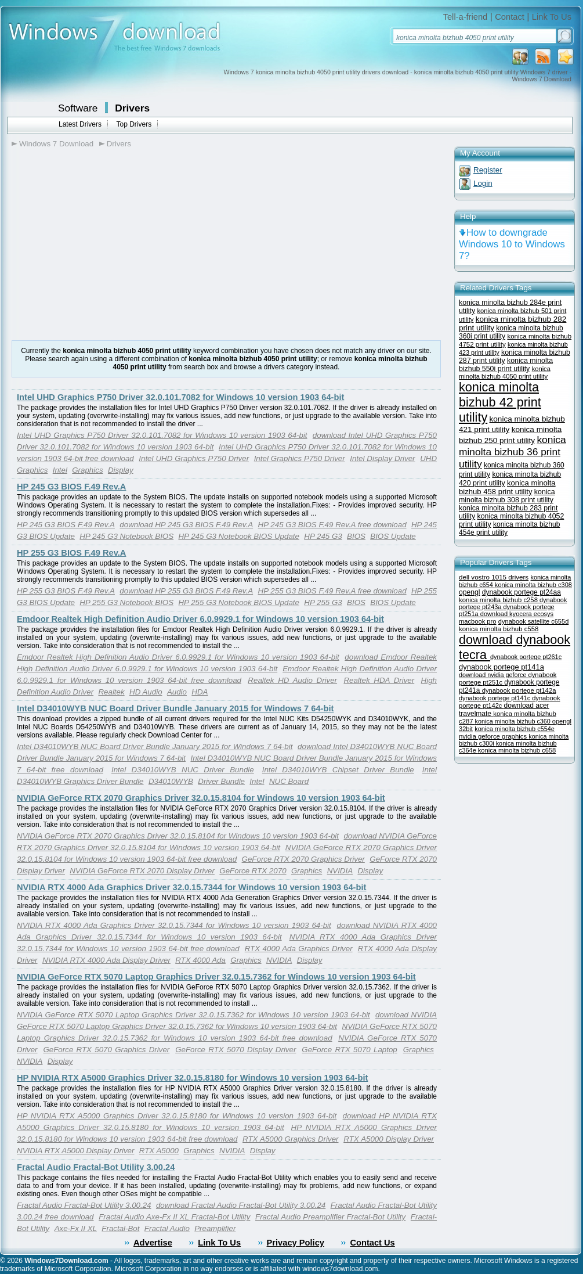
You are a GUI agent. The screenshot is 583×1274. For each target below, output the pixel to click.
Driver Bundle (221, 781)
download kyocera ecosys (516, 613)
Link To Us (551, 16)
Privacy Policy (295, 1242)
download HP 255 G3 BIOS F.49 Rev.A (186, 590)
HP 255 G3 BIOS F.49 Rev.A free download (332, 590)
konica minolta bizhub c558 (498, 628)
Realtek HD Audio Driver (292, 680)
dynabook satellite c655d (533, 621)
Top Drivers (133, 124)
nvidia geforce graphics (493, 736)
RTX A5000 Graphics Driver (290, 1139)
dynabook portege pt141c (495, 697)
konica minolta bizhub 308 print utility (507, 496)
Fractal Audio (167, 1228)
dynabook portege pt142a (519, 690)
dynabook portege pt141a (501, 667)
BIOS (356, 536)
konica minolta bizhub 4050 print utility (505, 372)
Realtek (111, 692)
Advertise (152, 1242)
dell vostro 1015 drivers (493, 577)
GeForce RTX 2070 (252, 870)
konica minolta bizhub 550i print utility (506, 365)
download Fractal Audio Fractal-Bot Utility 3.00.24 (240, 1205)
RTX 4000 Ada (200, 960)
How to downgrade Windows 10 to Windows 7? (512, 244)
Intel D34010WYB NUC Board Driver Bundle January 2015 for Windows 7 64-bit (175, 708)
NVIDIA (340, 870)
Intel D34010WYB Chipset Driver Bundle (338, 769)
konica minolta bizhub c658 (517, 750)
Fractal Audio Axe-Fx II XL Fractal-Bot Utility (174, 1216)
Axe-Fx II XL (76, 1228)
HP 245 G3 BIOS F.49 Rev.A (71, 486)
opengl (469, 592)
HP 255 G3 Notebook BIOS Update (238, 602)
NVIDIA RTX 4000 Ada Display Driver (106, 960)
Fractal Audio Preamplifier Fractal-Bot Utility (330, 1216)
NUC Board (289, 781)
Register (487, 169)
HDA (199, 692)
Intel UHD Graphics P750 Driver (194, 458)
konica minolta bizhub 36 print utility (512, 452)
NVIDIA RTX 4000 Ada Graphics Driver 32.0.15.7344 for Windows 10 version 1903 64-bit (191, 887)
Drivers (132, 108)
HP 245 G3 (323, 536)
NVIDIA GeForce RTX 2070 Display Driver (142, 870)
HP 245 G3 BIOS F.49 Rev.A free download (332, 524)
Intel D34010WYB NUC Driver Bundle (182, 769)
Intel (60, 470)
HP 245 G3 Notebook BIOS (126, 536)
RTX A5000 (159, 1150)
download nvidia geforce (493, 674)
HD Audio (145, 692)
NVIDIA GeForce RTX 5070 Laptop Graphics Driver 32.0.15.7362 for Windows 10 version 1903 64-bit (216, 976)
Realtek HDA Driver (378, 680)
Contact (509, 16)
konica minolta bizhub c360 (513, 721)
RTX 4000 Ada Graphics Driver (299, 948)
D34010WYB (171, 781)
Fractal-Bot (120, 1228)
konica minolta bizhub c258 (499, 599)
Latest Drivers (80, 124)
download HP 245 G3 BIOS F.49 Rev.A (186, 524)
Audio (177, 692)
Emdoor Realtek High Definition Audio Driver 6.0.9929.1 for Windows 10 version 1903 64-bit (200, 619)
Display (120, 470)
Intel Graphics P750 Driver (299, 458)
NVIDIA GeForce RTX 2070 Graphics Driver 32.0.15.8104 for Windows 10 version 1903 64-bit (201, 797)
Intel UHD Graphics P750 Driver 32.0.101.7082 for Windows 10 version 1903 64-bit (180, 397)
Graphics (87, 470)
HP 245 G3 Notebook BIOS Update (238, 536)
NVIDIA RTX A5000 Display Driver (75, 1150)
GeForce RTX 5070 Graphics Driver (106, 1049)
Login (483, 183)
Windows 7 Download (56, 143)
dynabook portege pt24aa (521, 592)
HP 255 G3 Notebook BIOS (126, 602)
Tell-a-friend (465, 16)
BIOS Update (393, 536)
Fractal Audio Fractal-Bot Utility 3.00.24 (96, 1167)
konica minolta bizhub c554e (515, 728)
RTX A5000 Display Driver (388, 1139)
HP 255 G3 (323, 602)
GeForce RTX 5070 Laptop (349, 1049)
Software (77, 108)
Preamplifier (215, 1228)
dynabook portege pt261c (526, 656)
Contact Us (372, 1242)
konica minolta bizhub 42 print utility (500, 402)
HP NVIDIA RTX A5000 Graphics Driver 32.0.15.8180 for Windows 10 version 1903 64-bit (192, 1077)
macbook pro (478, 621)
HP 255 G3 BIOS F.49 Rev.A (71, 552)
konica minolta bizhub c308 (533, 584)
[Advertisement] (109, 244)
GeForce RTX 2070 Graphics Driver (303, 859)
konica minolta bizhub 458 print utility (507, 487)
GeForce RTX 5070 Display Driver (235, 1049)
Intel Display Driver (382, 458)
